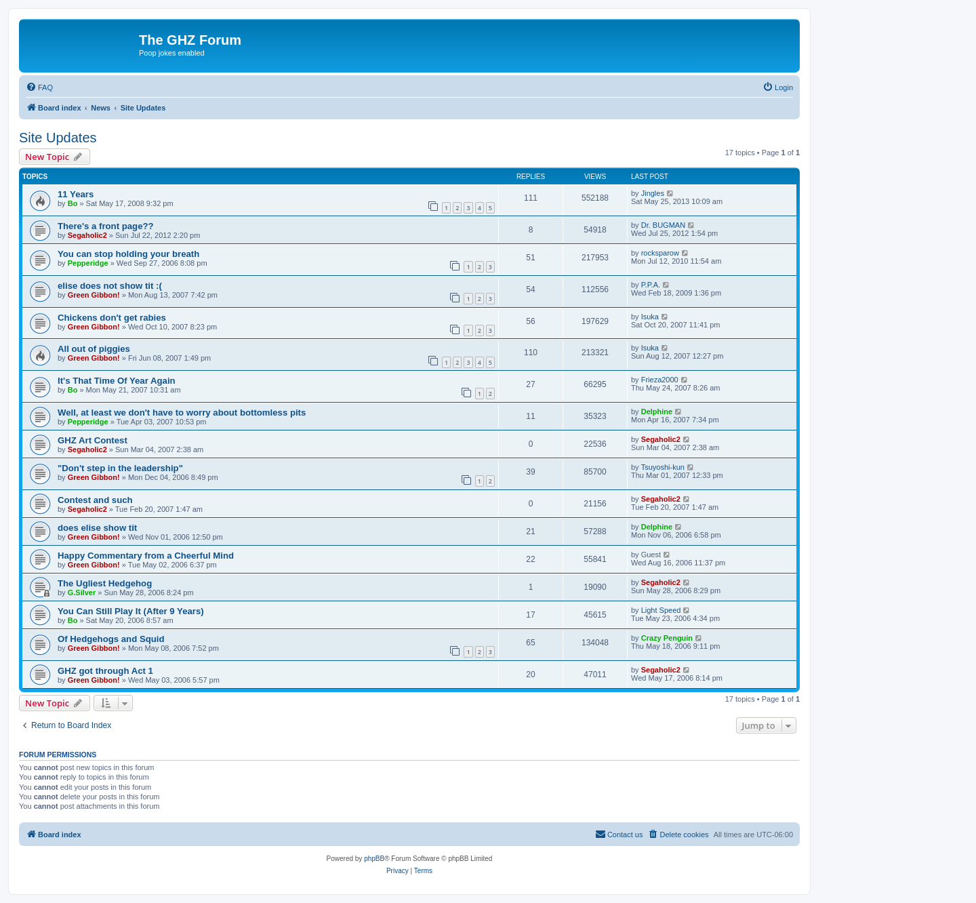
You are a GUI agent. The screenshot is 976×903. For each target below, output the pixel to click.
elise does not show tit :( (110, 286)
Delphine (656, 411)
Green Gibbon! (94, 295)
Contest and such (95, 500)
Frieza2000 (659, 380)
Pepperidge (88, 263)
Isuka (650, 317)
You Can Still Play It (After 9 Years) (131, 611)
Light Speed (661, 610)
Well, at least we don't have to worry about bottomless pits (182, 412)
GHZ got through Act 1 (105, 671)
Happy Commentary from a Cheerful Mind (146, 555)
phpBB (374, 858)
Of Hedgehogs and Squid (111, 639)
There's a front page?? (106, 226)
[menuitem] (39, 87)
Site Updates (58, 137)
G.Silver (82, 592)
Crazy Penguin (667, 638)
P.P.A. (650, 285)
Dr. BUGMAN (663, 225)
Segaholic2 (87, 235)
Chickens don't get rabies (112, 318)
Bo (73, 203)
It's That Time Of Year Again (117, 381)
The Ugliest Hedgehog (105, 583)
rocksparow (660, 253)
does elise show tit (97, 528)
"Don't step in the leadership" (120, 468)
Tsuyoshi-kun (663, 467)
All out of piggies (94, 349)
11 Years (76, 194)
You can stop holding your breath (128, 254)
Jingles (652, 193)
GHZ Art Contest (92, 440)
